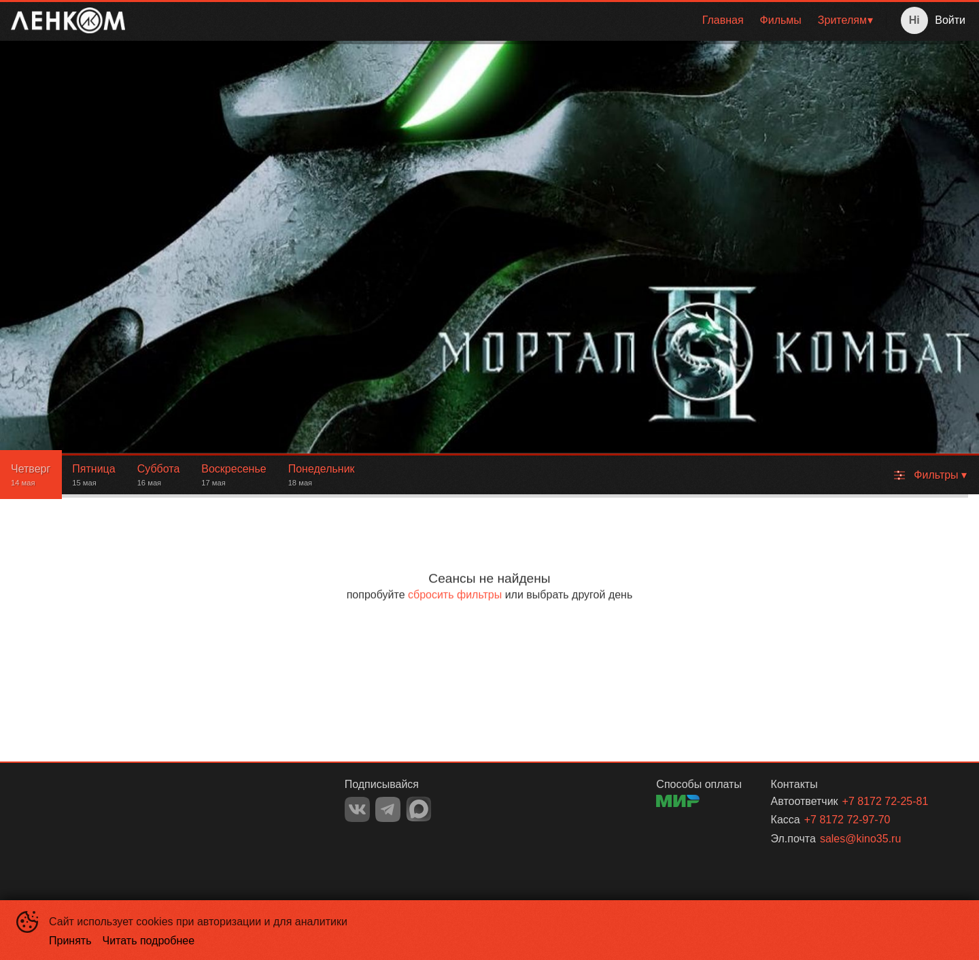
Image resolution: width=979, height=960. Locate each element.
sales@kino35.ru (860, 838)
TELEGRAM (387, 809)
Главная (723, 20)
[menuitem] (723, 20)
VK (357, 809)
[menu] (508, 20)
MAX (419, 809)
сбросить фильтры (455, 594)
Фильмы (781, 20)
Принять (70, 940)
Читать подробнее (149, 940)
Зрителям (842, 20)
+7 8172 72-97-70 (847, 819)
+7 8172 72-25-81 (885, 801)
